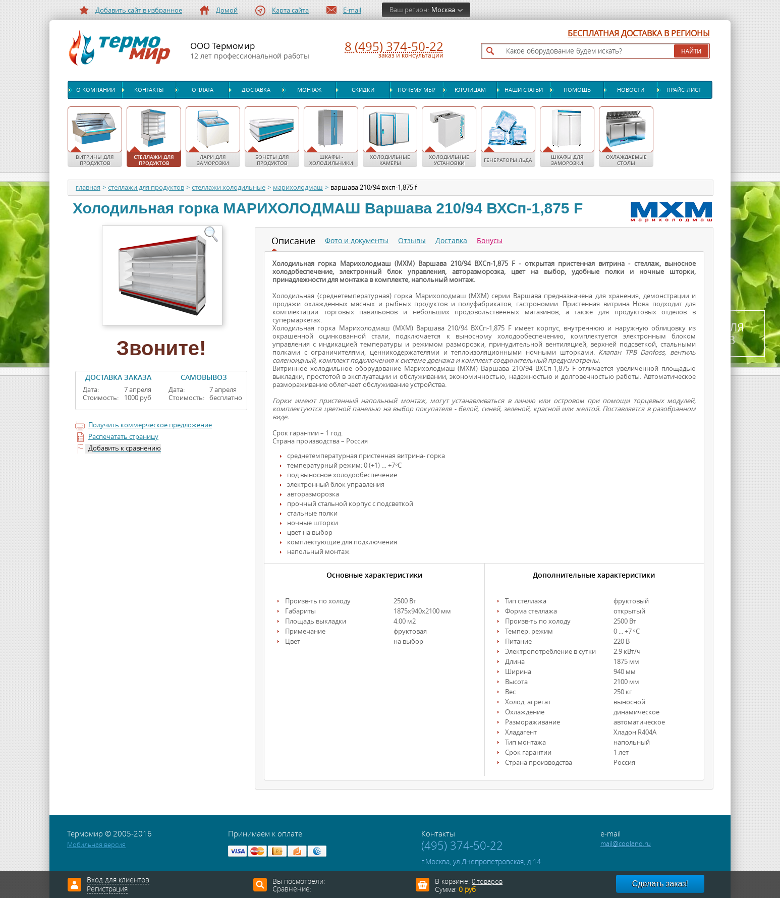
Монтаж (309, 89)
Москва (443, 10)
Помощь (577, 89)
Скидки (363, 89)
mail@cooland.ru (625, 843)
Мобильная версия (96, 844)
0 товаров (487, 881)
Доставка (256, 89)
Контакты (148, 89)
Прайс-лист (683, 89)
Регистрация (107, 889)
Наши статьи (524, 89)
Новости (630, 89)
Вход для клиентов (118, 880)
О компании (95, 89)
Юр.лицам (470, 89)
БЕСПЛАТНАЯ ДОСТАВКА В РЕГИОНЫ (639, 33)
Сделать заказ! (660, 883)
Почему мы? (416, 89)
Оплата (202, 89)
